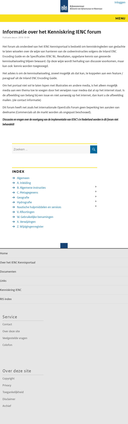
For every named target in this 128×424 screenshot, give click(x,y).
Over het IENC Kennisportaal (17, 262)
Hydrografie (24, 202)
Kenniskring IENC (10, 290)
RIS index (6, 299)
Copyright (8, 378)
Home (4, 253)
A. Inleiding (24, 183)
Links (3, 281)
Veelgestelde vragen (14, 338)
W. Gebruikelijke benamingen (35, 217)
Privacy (6, 385)
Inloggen (120, 2)
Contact (7, 324)
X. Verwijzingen (26, 222)
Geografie (23, 197)
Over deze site (11, 331)
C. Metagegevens (27, 192)
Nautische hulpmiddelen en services (39, 207)
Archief (6, 406)
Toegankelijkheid (13, 392)
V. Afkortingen (25, 212)
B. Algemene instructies (31, 187)
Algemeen (23, 178)
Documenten (8, 271)
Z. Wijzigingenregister (30, 226)
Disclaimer (8, 399)
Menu (120, 18)
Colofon (7, 345)
